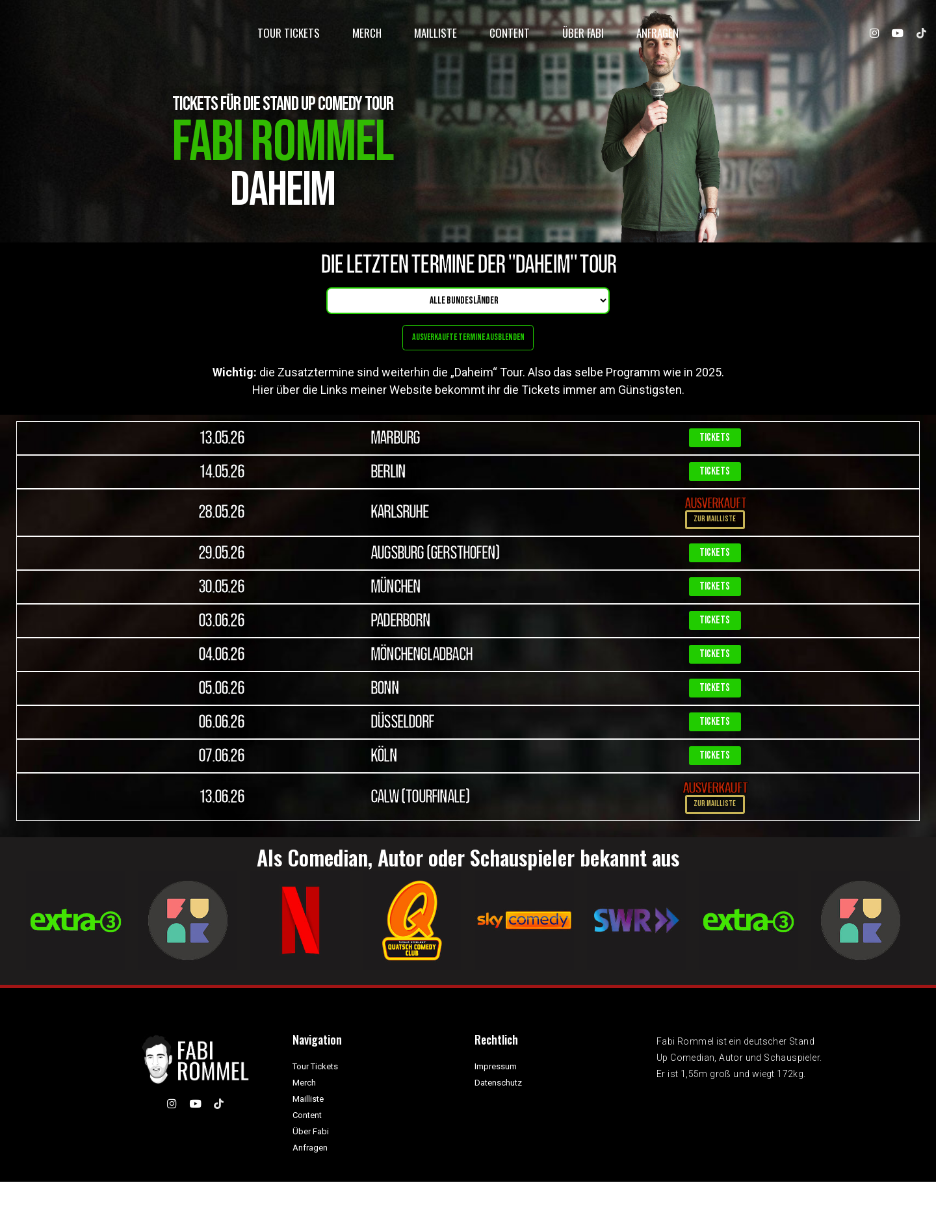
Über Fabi (583, 37)
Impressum (495, 1095)
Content (509, 37)
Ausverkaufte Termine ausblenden (468, 345)
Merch (367, 37)
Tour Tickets (288, 37)
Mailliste (435, 37)
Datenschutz (498, 1112)
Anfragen (657, 37)
